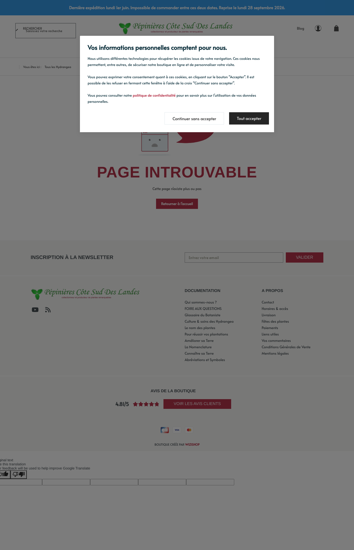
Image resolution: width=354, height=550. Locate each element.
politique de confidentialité (154, 95)
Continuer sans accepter (194, 118)
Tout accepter (249, 118)
